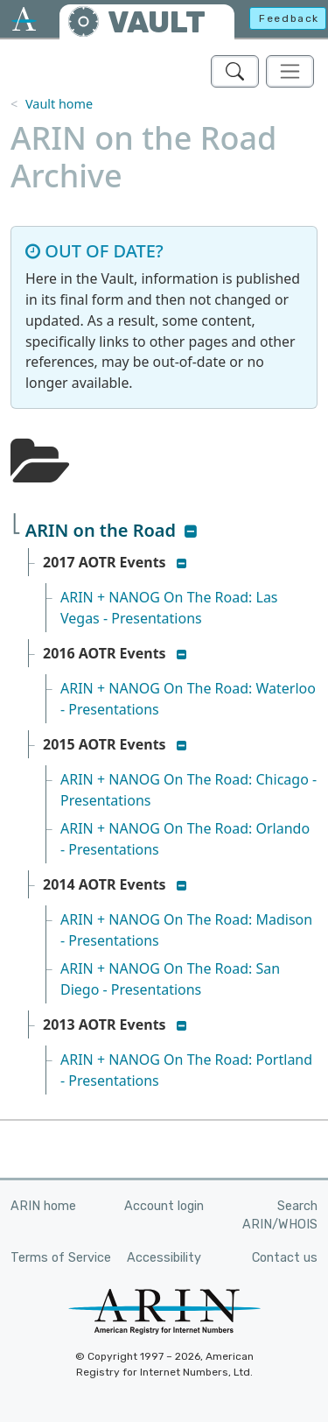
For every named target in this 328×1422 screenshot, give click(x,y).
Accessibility (164, 1257)
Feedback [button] (289, 18)
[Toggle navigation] (290, 71)
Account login (164, 1206)
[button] (191, 531)
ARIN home (43, 1206)
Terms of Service (60, 1257)
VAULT (157, 22)
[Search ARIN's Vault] (235, 71)
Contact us (285, 1257)
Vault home (59, 103)
